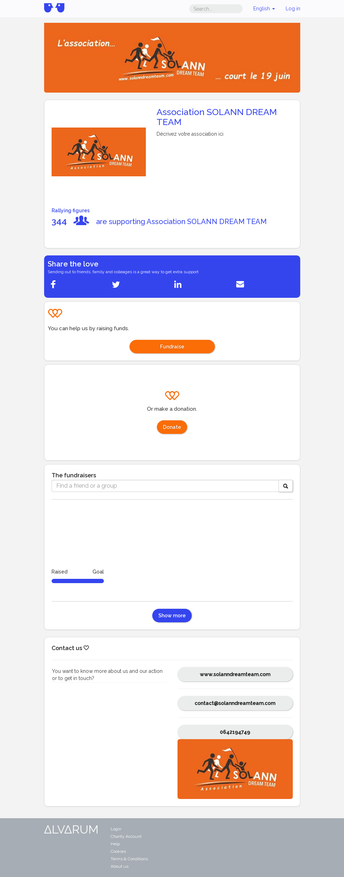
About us (119, 866)
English (264, 8)
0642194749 (235, 732)
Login (116, 828)
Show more (172, 615)
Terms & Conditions (129, 858)
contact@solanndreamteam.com (235, 703)
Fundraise (172, 346)
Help (115, 843)
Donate (172, 427)
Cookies (118, 851)
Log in (293, 8)
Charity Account (126, 836)
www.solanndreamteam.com (235, 674)
